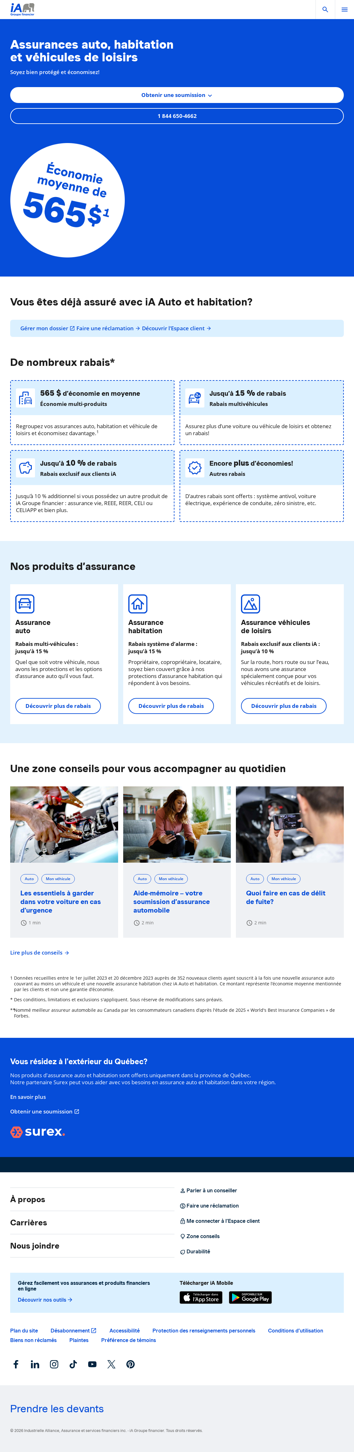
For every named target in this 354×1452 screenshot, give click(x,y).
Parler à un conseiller (208, 1191)
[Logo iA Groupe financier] (22, 13)
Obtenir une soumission (45, 1111)
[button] (325, 9)
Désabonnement (70, 1331)
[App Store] (201, 1297)
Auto (29, 878)
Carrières (28, 1222)
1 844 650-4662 (177, 116)
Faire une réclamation (108, 328)
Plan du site (24, 1331)
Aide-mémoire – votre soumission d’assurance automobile (171, 901)
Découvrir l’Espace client (177, 328)
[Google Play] (250, 1297)
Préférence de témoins (128, 1340)
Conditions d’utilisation (295, 1331)
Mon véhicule (58, 878)
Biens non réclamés (33, 1340)
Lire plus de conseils (38, 952)
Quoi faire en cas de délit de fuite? (285, 897)
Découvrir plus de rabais (58, 705)
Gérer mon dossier (47, 328)
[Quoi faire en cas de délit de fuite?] (290, 824)
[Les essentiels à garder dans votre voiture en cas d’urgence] (64, 824)
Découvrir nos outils (45, 1300)
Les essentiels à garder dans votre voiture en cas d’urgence (60, 901)
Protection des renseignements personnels (203, 1331)
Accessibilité (125, 1331)
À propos (27, 1199)
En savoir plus (28, 1096)
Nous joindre (35, 1245)
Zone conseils (200, 1236)
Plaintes (78, 1340)
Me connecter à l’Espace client (220, 1221)
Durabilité (195, 1252)
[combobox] (177, 95)
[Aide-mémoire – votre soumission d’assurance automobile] (177, 824)
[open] (344, 9)
